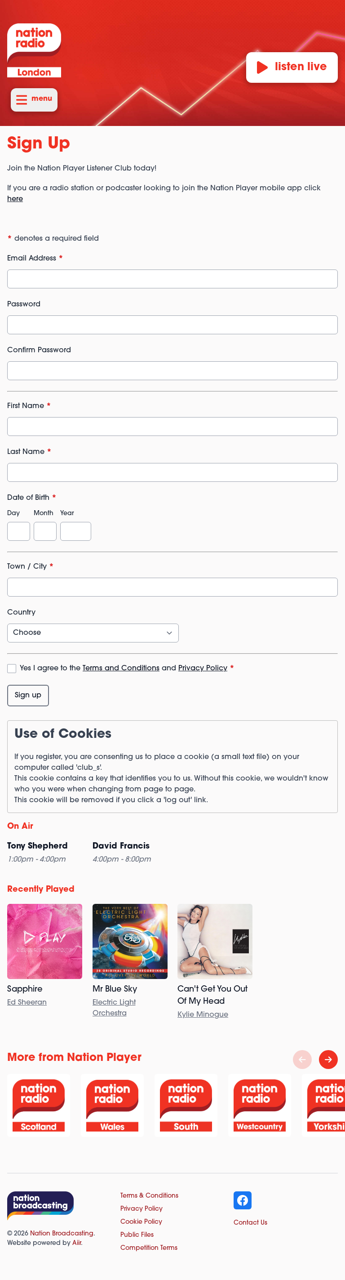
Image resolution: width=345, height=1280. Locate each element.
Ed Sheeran (27, 1002)
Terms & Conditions (149, 1196)
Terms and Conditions (121, 668)
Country (21, 612)
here (15, 199)
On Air (20, 826)
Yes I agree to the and (127, 668)
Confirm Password (39, 350)
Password (23, 304)
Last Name (29, 452)
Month (43, 513)
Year (67, 513)
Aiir (76, 1243)
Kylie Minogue (202, 1015)
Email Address (35, 258)
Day (13, 513)
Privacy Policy (202, 668)
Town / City (30, 566)
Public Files (137, 1235)
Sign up (28, 695)
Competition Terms (148, 1248)
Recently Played (41, 889)
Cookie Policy (141, 1222)
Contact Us (250, 1223)
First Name (29, 406)
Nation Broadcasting (61, 1234)
